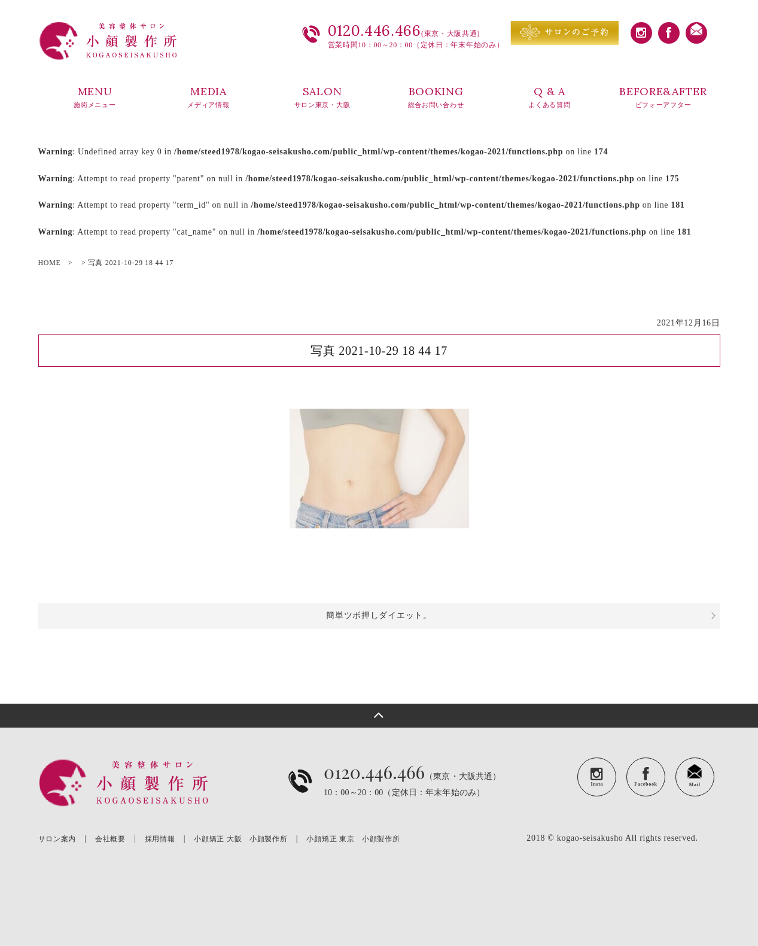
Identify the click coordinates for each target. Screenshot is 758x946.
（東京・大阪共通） (412, 790)
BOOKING (436, 97)
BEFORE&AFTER (663, 97)
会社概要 (110, 839)
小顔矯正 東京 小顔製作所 (353, 839)
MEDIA (209, 97)
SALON (322, 97)
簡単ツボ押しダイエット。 (378, 615)
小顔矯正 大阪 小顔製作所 (240, 839)
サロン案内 (57, 839)
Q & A (550, 97)
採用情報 (160, 839)
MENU (95, 97)
